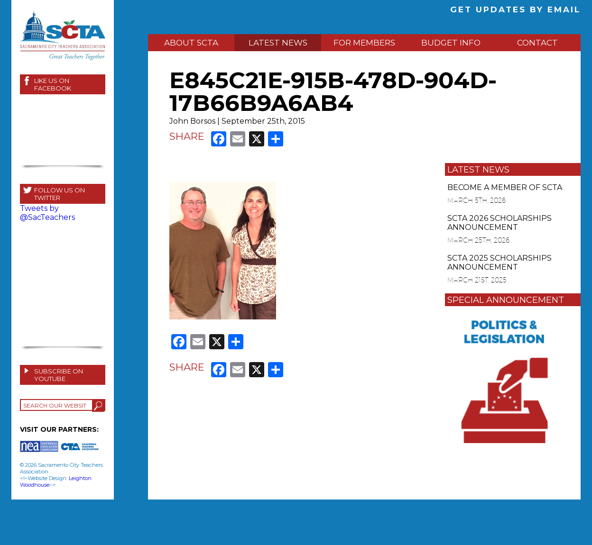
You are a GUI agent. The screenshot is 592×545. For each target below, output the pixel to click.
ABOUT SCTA (191, 42)
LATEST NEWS (278, 42)
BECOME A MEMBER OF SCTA (504, 187)
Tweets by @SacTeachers (47, 213)
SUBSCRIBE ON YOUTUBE (58, 374)
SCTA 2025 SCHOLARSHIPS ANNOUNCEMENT (499, 263)
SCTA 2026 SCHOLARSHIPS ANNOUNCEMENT (499, 223)
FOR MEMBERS (364, 42)
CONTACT (537, 42)
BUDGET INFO (451, 42)
